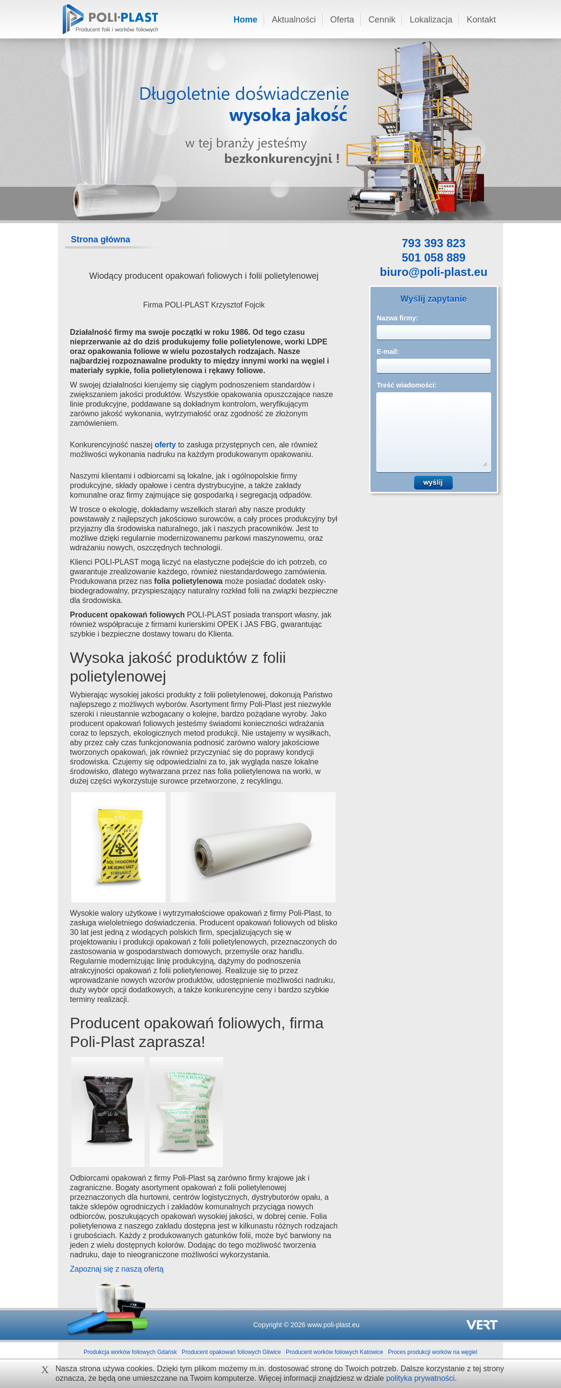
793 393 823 (433, 244)
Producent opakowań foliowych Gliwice (231, 1352)
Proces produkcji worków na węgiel (432, 1352)
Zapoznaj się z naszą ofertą (117, 1269)
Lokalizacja (431, 19)
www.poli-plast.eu (333, 1325)
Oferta (342, 19)
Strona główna (100, 239)
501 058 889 (433, 258)
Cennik (382, 19)
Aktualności (294, 19)
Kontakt (481, 19)
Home (246, 19)
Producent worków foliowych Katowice (334, 1352)
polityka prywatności (420, 1378)
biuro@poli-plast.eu (434, 272)
